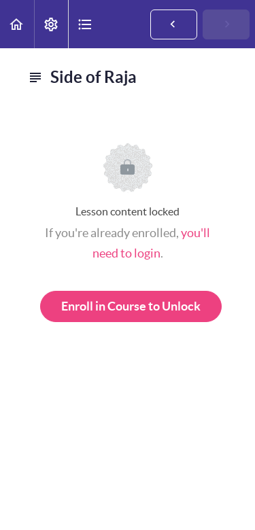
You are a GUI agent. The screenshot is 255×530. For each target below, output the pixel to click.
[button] (17, 24)
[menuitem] (51, 24)
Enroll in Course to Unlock (131, 306)
